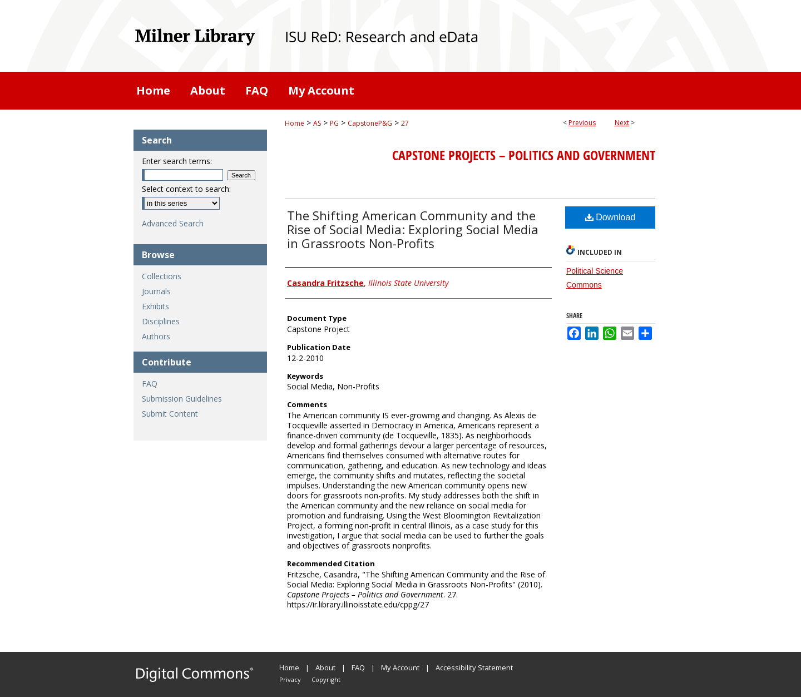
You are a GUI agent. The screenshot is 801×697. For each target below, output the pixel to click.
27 (405, 123)
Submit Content (170, 413)
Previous (582, 122)
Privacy (290, 679)
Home (294, 123)
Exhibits (155, 306)
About (325, 668)
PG (334, 123)
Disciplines (161, 321)
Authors (156, 336)
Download (610, 217)
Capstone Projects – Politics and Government (523, 155)
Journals (156, 291)
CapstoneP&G (370, 123)
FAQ (149, 383)
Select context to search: (186, 189)
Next (622, 122)
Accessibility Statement (474, 668)
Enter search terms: (177, 161)
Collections (161, 276)
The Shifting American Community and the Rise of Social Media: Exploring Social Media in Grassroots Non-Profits (412, 229)
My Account (400, 668)
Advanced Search (173, 223)
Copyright (326, 679)
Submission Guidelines (182, 398)
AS (317, 123)
